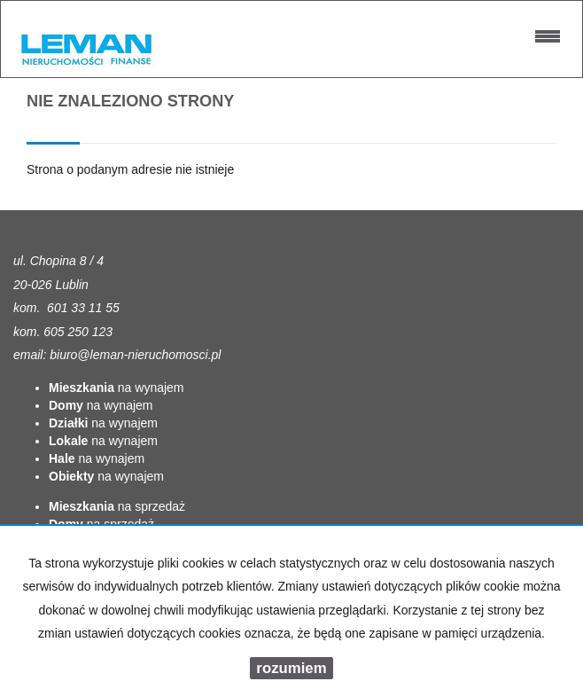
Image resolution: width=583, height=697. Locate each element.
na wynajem (116, 387)
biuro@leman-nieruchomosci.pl (135, 355)
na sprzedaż (117, 506)
